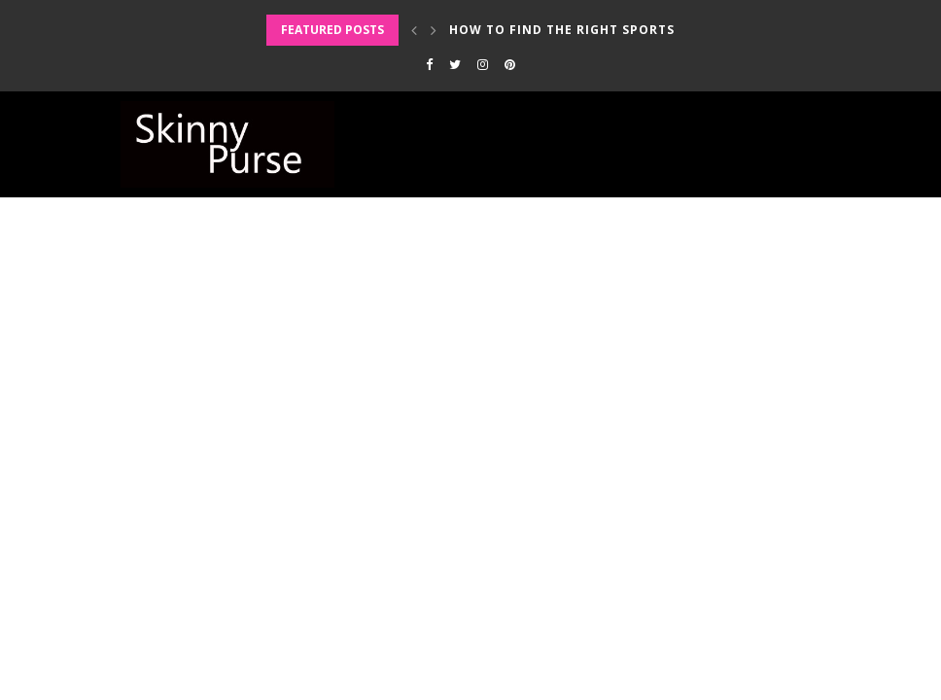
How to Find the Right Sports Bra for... (599, 29)
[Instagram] (482, 64)
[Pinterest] (510, 64)
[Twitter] (455, 64)
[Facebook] (429, 64)
